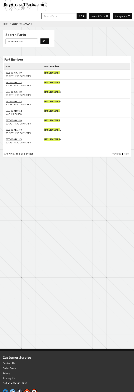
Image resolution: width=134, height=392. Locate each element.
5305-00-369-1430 (14, 72)
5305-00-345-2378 (14, 82)
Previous (116, 153)
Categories (122, 16)
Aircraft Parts (99, 16)
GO (81, 16)
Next (126, 153)
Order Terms (9, 368)
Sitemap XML (10, 378)
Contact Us (9, 363)
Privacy (7, 373)
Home (5, 23)
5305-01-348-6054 (14, 110)
